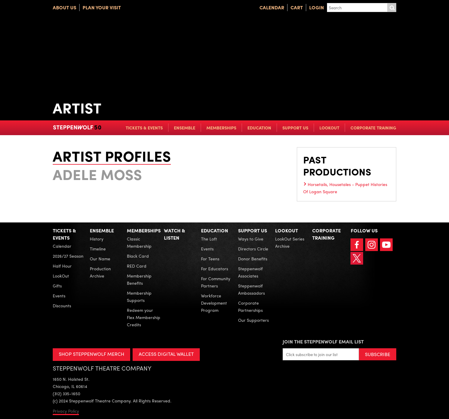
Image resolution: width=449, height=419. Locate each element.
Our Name (100, 259)
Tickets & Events (144, 128)
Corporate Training (373, 128)
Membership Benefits (139, 279)
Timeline (98, 249)
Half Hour (62, 266)
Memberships (221, 128)
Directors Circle (253, 249)
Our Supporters (253, 320)
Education (259, 128)
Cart (296, 7)
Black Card (138, 256)
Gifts (57, 286)
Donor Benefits (252, 259)
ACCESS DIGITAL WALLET (166, 353)
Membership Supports (139, 296)
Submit (391, 7)
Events (59, 296)
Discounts (62, 306)
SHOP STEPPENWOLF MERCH (91, 353)
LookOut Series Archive (289, 242)
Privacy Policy (66, 411)
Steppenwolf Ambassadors (251, 289)
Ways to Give (250, 239)
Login (316, 7)
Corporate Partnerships (250, 306)
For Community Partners (215, 282)
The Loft (209, 239)
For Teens (210, 259)
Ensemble (184, 128)
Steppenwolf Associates (250, 272)
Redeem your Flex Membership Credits (143, 317)
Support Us (295, 128)
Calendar (271, 7)
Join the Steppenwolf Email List (323, 341)
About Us (64, 7)
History (96, 239)
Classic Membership (139, 242)
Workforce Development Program (214, 303)
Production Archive (100, 272)
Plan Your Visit (102, 7)
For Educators (214, 268)
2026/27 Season (68, 256)
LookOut (329, 128)
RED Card (136, 266)
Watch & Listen (174, 234)
